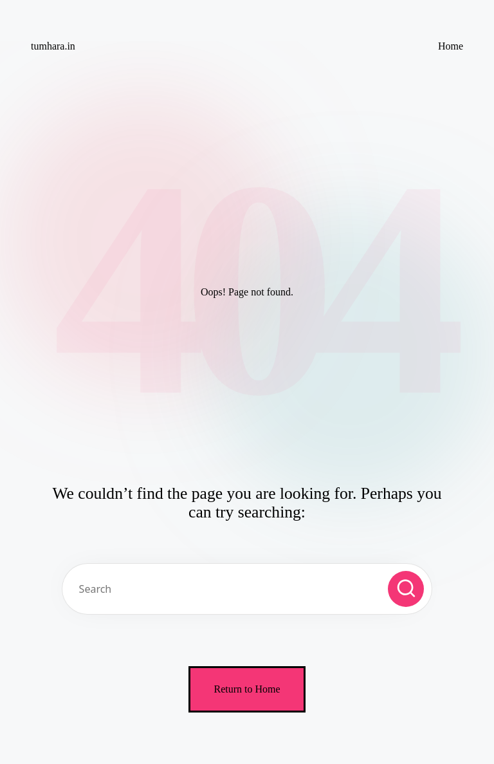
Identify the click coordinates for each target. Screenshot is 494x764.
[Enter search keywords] (247, 589)
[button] (406, 589)
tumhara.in (53, 46)
